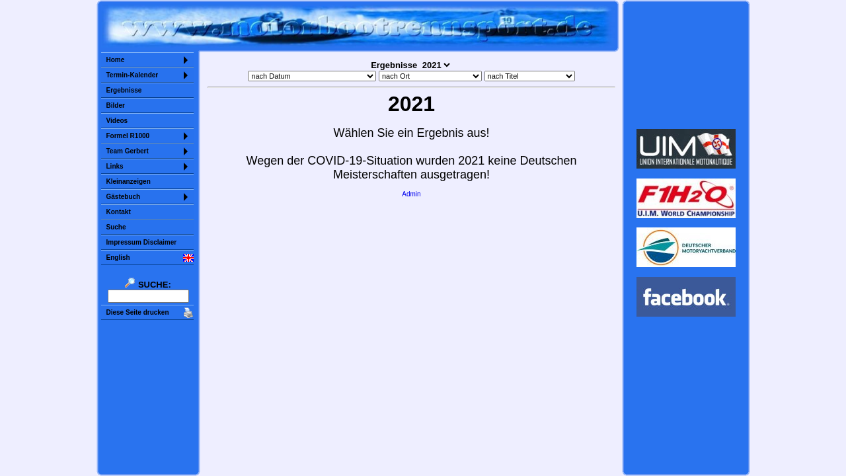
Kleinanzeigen (128, 181)
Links (115, 166)
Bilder (115, 105)
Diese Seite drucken (137, 312)
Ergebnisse (124, 90)
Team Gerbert (127, 151)
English (118, 257)
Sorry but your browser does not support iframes (686, 64)
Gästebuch (123, 196)
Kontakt (118, 212)
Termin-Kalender (132, 75)
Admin (411, 194)
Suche (116, 227)
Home (115, 59)
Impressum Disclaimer (141, 242)
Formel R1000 (128, 135)
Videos (117, 120)
